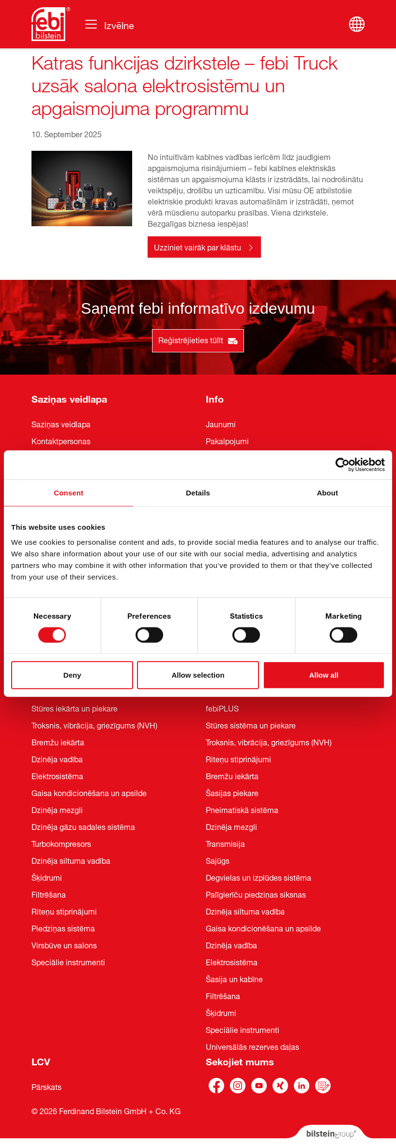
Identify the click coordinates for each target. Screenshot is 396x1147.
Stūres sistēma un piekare (251, 724)
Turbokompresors (61, 843)
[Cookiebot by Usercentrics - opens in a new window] (342, 464)
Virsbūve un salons (64, 944)
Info (215, 397)
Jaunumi (221, 423)
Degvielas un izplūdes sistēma (258, 877)
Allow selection (197, 675)
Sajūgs (217, 860)
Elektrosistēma (57, 775)
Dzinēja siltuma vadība (70, 860)
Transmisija (225, 843)
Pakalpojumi (227, 440)
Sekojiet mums (240, 1060)
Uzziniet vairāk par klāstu (197, 246)
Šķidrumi (46, 877)
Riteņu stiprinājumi (64, 910)
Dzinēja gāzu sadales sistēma (83, 826)
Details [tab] (198, 492)
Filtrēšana (48, 893)
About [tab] (327, 492)
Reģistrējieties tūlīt (198, 339)
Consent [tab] (68, 492)
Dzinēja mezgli (57, 809)
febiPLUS (222, 707)
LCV (40, 1060)
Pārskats (46, 1086)
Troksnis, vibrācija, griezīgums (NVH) (94, 724)
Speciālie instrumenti (68, 961)
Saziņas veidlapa (69, 397)
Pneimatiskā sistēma (242, 809)
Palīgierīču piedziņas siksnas (256, 893)
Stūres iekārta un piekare (74, 707)
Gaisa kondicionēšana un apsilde (89, 792)
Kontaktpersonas (61, 440)
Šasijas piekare (232, 792)
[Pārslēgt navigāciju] (109, 24)
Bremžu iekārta (57, 741)
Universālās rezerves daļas (252, 1046)
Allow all (323, 675)
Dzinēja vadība (57, 758)
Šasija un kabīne (234, 978)
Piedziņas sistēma (63, 927)
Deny (72, 675)
